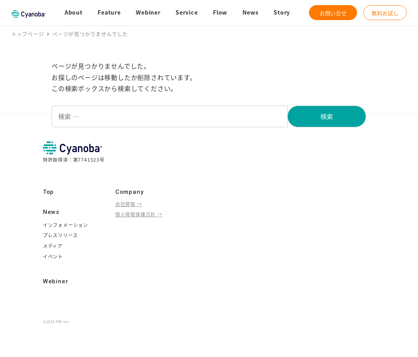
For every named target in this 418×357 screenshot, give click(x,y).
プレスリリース (60, 235)
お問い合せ (333, 13)
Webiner (55, 281)
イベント (53, 256)
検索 (326, 116)
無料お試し (385, 13)
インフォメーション (65, 224)
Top (48, 191)
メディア (53, 245)
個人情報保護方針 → (138, 214)
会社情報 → (128, 204)
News (51, 212)
